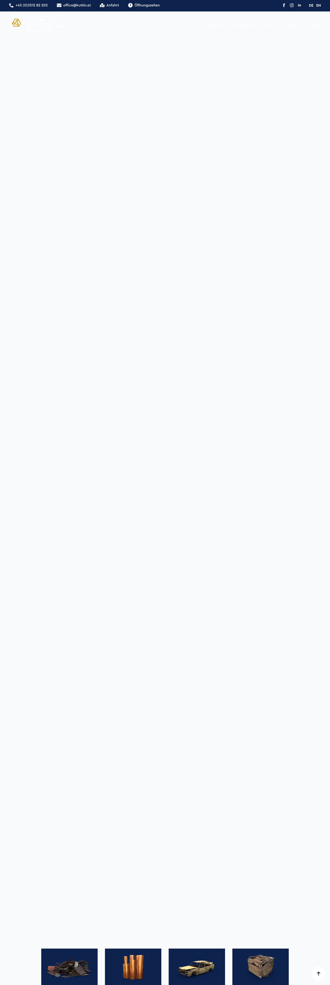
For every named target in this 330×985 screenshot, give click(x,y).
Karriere (291, 25)
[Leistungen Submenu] (257, 25)
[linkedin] (299, 5)
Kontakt (314, 25)
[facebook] (283, 5)
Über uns (213, 25)
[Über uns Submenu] (225, 25)
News (271, 25)
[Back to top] (318, 973)
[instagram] (291, 5)
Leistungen (244, 25)
